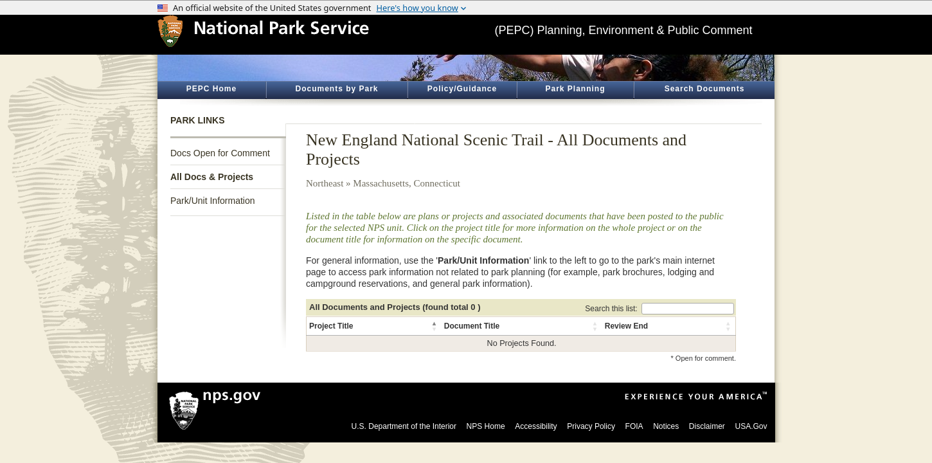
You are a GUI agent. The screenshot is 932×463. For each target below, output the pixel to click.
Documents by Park (336, 88)
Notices (666, 426)
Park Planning (575, 88)
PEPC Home (211, 88)
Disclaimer (707, 426)
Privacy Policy (591, 426)
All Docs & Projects (211, 177)
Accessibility (536, 426)
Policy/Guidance (462, 88)
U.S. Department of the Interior (404, 426)
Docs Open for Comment (220, 153)
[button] (435, 326)
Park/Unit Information (212, 200)
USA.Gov (751, 426)
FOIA (634, 426)
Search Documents (705, 88)
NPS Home (486, 426)
